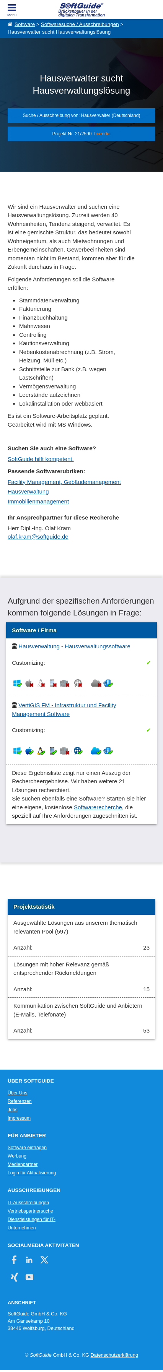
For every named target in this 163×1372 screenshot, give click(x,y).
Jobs (13, 1109)
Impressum (19, 1118)
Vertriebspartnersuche (30, 1211)
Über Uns (17, 1093)
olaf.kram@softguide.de (38, 536)
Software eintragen (27, 1147)
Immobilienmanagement (38, 501)
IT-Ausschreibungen (28, 1202)
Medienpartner (22, 1164)
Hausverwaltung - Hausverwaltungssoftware (74, 646)
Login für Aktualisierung (32, 1173)
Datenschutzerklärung (114, 1355)
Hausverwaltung (28, 491)
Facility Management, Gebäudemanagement (64, 482)
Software (25, 24)
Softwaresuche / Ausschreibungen (80, 24)
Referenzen (20, 1101)
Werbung (17, 1156)
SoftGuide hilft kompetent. (41, 459)
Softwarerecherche (98, 807)
